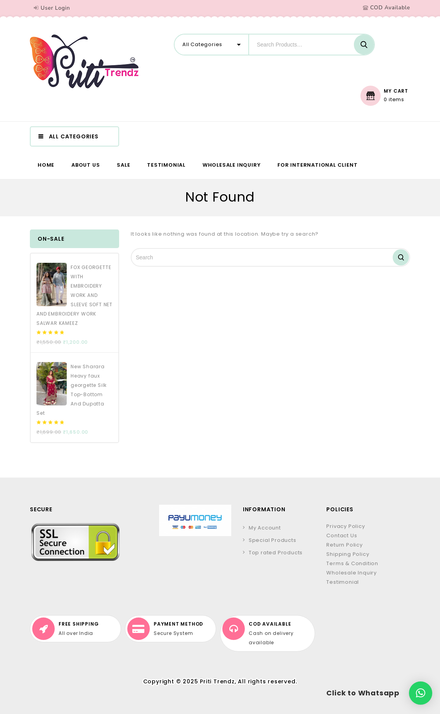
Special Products (272, 540)
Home (46, 165)
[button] (420, 693)
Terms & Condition (352, 563)
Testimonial (166, 165)
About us (85, 165)
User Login (55, 8)
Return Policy (344, 544)
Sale (123, 165)
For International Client (317, 165)
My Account (265, 527)
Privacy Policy (345, 526)
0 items (394, 100)
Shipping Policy (347, 554)
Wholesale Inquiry (232, 165)
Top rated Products (276, 552)
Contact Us (341, 535)
